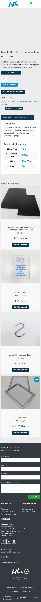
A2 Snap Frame (20, 418)
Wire (24, 149)
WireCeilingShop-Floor (14, 108)
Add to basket (9, 84)
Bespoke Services (28, 512)
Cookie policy (26, 591)
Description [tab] (7, 117)
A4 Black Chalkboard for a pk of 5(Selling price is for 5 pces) (20, 229)
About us (4, 509)
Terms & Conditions (27, 588)
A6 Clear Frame (20, 292)
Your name (20, 459)
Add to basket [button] (20, 245)
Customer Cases (7, 512)
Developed (7, 599)
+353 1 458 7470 (7, 549)
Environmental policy (8, 514)
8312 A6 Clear (20, 296)
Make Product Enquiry (13, 92)
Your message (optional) (20, 487)
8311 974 (20, 233)
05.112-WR (20, 421)
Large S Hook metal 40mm (20, 355)
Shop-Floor (27, 161)
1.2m (24, 166)
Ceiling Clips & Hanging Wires (21, 102)
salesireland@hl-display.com (11, 552)
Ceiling (25, 155)
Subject (20, 476)
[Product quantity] (4, 79)
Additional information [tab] (23, 117)
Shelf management (28, 509)
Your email (20, 467)
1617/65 (20, 358)
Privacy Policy (12, 588)
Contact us (14, 591)
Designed (7, 597)
